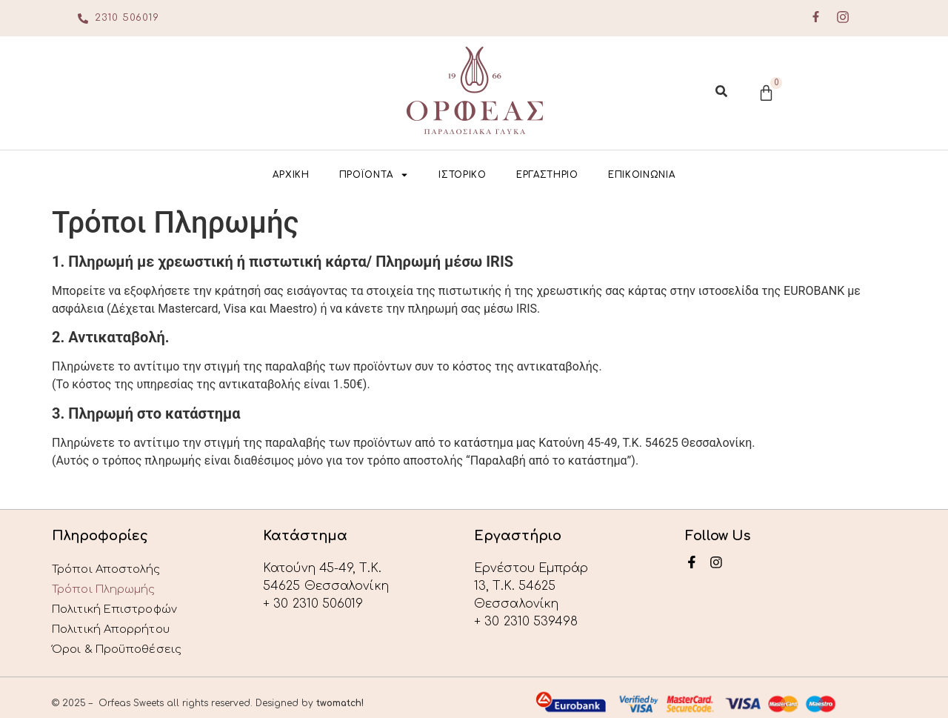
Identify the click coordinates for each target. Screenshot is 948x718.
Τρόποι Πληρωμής (108, 586)
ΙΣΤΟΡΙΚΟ (462, 175)
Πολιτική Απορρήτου (116, 621)
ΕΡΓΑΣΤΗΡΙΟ (547, 175)
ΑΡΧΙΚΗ (291, 175)
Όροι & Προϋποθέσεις (123, 639)
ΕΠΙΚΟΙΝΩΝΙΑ (641, 175)
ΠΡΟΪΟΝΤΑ (374, 175)
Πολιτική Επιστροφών (120, 604)
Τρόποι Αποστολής (111, 568)
